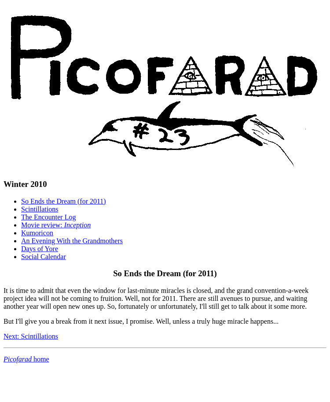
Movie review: (56, 225)
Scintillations (39, 209)
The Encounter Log (48, 217)
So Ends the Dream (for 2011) (63, 201)
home (26, 359)
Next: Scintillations (31, 336)
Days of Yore (39, 248)
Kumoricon (37, 233)
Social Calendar (43, 256)
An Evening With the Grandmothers (72, 241)
